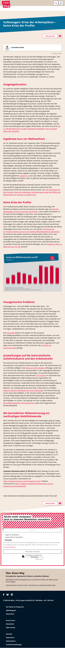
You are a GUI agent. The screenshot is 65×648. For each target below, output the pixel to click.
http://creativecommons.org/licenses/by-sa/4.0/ (22, 481)
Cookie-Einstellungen (14, 645)
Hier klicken (34, 557)
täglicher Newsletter (12, 535)
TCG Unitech (41, 376)
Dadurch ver (8, 391)
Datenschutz (10, 641)
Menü (60, 4)
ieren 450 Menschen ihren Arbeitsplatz (28, 391)
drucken (6, 46)
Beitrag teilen (50, 36)
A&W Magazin (11, 611)
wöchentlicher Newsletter (14, 537)
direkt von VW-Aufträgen (35, 368)
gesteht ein (24, 176)
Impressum (10, 638)
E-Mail (32, 530)
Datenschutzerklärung (9, 547)
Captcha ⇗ (39, 559)
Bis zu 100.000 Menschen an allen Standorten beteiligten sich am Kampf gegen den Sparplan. (31, 129)
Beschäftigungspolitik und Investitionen (18, 403)
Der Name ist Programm (15, 607)
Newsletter (10, 624)
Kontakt (9, 634)
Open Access (10, 628)
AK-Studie (11, 333)
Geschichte (10, 614)
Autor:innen (10, 621)
